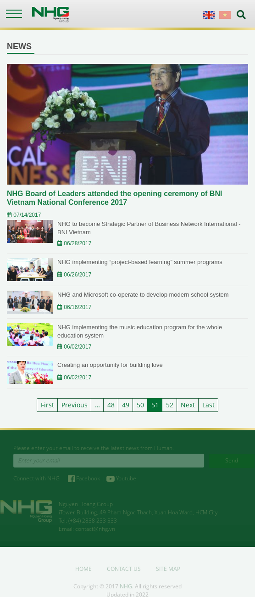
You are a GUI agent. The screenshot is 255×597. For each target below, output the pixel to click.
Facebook (87, 478)
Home (83, 570)
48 (111, 404)
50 (140, 404)
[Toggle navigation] (14, 14)
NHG (126, 588)
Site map (168, 570)
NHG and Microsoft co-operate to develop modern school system (143, 294)
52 (169, 404)
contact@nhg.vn (93, 529)
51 (155, 404)
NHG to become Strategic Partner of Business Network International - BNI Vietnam (149, 228)
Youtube (123, 478)
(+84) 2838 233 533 (90, 520)
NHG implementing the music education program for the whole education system (139, 331)
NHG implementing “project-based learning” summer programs (139, 262)
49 (125, 404)
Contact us (124, 570)
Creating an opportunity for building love (110, 364)
